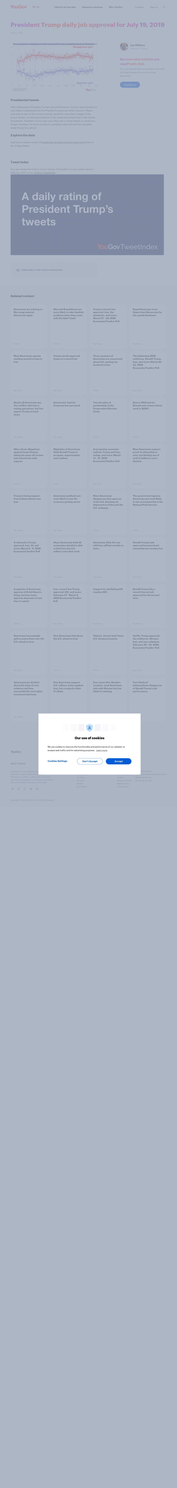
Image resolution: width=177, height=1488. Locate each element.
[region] (89, 744)
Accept (119, 761)
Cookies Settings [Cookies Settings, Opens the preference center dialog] (57, 761)
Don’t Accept (89, 761)
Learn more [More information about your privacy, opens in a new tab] (101, 750)
